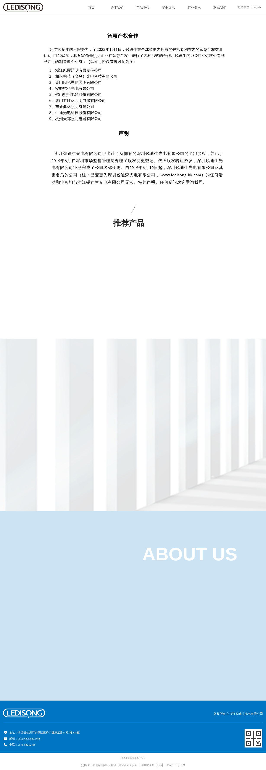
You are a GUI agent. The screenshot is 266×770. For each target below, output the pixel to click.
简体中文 (243, 7)
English (256, 7)
